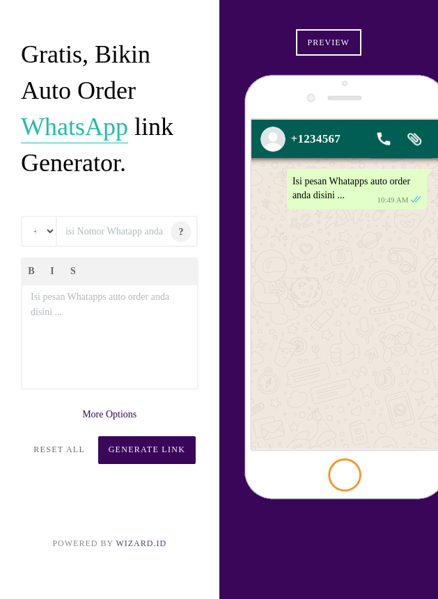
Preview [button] (329, 42)
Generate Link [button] (147, 449)
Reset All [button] (59, 449)
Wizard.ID (141, 543)
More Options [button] (109, 414)
